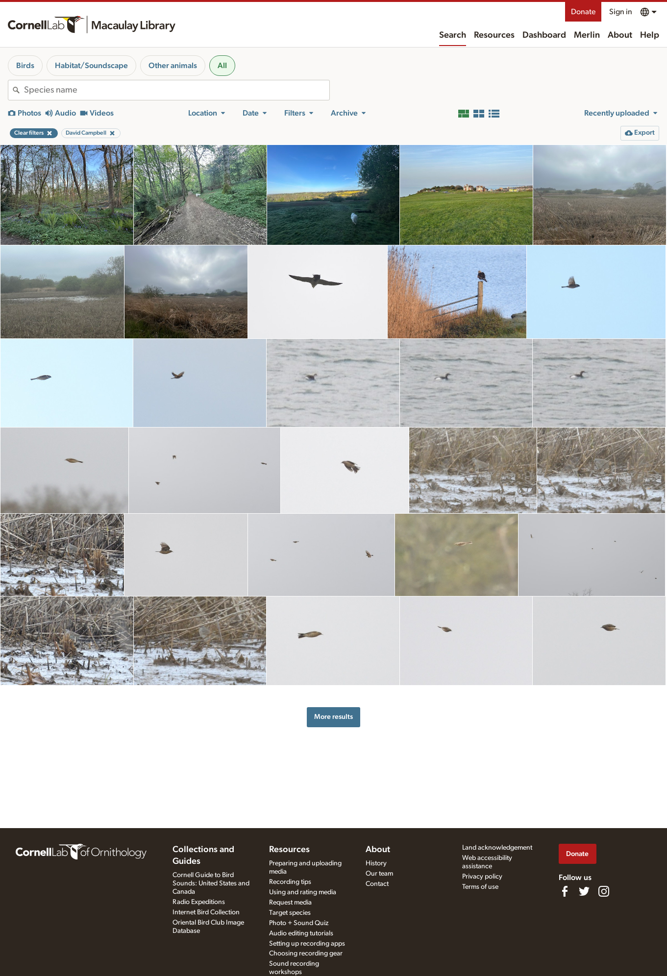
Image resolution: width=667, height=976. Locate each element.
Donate (583, 12)
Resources (494, 35)
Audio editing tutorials (301, 933)
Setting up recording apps (307, 943)
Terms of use (480, 886)
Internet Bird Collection (206, 912)
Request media (290, 902)
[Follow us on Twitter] (584, 891)
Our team (379, 873)
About (620, 35)
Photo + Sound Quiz (298, 923)
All (222, 66)
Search (452, 35)
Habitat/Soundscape (91, 66)
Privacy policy (482, 876)
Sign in (620, 12)
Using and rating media (302, 892)
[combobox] (176, 90)
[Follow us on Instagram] (604, 891)
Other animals (172, 66)
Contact (377, 884)
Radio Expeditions (199, 902)
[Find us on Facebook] (564, 891)
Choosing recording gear (306, 953)
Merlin (587, 35)
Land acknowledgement (497, 847)
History (376, 863)
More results (333, 716)
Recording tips (290, 882)
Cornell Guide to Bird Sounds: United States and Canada (211, 883)
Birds (25, 66)
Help (649, 35)
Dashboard (544, 35)
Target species (290, 912)
